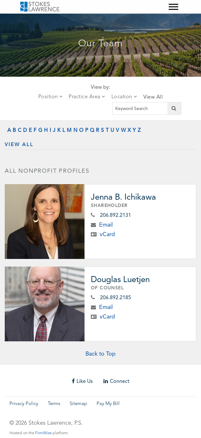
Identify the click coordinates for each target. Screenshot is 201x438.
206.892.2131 (115, 215)
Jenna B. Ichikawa (123, 197)
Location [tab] (124, 97)
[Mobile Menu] (173, 6)
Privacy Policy (23, 404)
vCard (107, 234)
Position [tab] (50, 97)
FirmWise (43, 433)
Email (106, 224)
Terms (54, 404)
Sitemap (78, 404)
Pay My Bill (108, 404)
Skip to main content (17, 18)
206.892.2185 (115, 297)
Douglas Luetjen (120, 279)
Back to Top (100, 353)
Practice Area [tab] (87, 97)
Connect (116, 381)
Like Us (82, 381)
